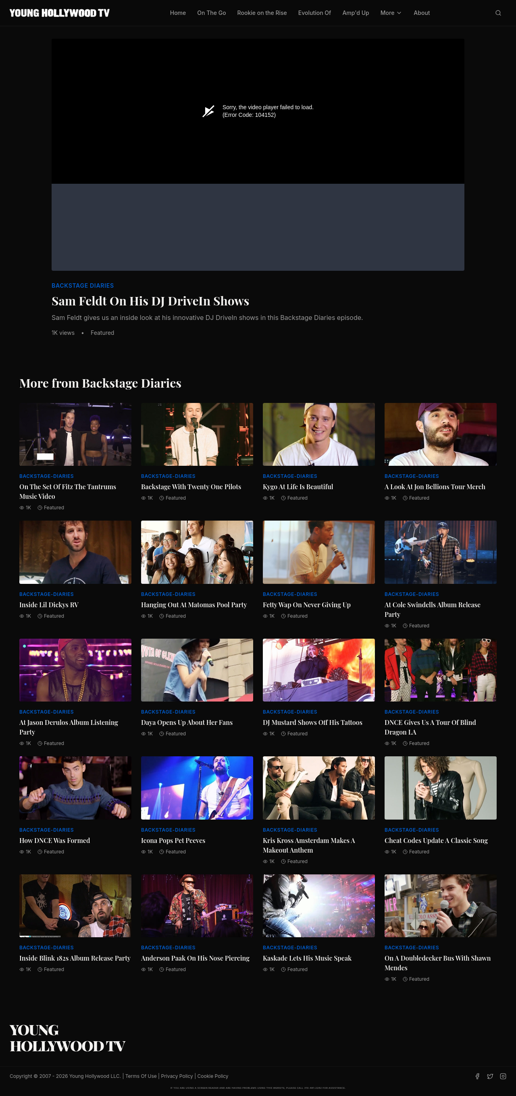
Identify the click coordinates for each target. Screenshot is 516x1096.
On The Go (211, 12)
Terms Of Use (141, 1076)
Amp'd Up (355, 12)
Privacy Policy (177, 1076)
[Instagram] (503, 1076)
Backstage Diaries (83, 285)
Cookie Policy (213, 1076)
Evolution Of (314, 12)
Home (178, 12)
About (422, 12)
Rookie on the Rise (262, 12)
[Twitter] (490, 1076)
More (392, 12)
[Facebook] (477, 1076)
